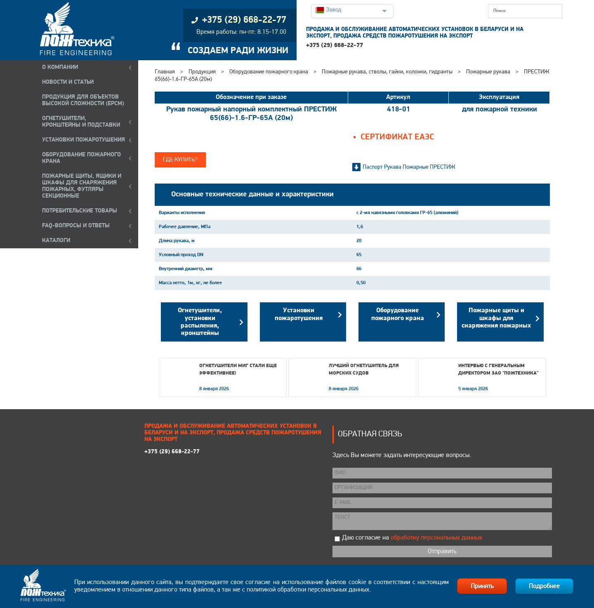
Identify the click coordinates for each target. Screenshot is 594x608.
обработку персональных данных (436, 538)
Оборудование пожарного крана (268, 72)
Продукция (202, 72)
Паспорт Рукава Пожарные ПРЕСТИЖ (409, 167)
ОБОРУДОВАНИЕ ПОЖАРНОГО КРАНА (81, 158)
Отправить (442, 551)
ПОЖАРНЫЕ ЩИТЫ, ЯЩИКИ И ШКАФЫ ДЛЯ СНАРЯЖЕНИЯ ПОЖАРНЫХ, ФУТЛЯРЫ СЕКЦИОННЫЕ (81, 186)
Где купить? (180, 160)
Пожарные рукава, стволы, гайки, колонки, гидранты (387, 72)
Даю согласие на (412, 538)
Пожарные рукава (488, 72)
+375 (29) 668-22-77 (334, 45)
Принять (482, 586)
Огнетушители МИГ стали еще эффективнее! (238, 369)
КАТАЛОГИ (56, 241)
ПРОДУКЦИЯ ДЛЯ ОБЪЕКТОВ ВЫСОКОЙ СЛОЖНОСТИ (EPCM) (83, 100)
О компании (60, 67)
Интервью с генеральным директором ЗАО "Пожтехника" (498, 369)
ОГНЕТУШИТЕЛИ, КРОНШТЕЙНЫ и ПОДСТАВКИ (81, 121)
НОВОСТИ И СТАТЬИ (68, 82)
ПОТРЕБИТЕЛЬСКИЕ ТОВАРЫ (79, 211)
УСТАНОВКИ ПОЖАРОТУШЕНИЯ (83, 140)
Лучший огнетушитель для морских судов (364, 369)
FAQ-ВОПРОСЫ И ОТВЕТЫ (76, 226)
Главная (165, 72)
